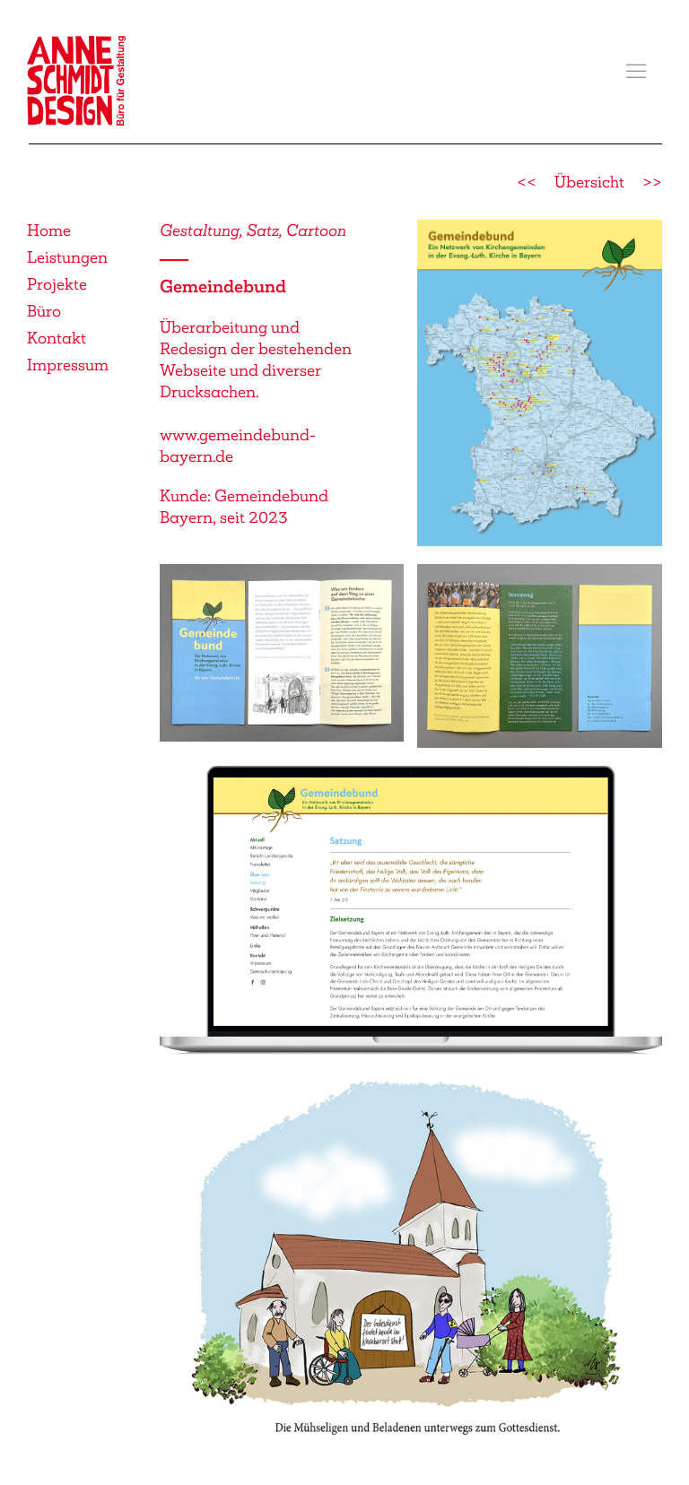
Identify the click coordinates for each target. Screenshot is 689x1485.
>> (652, 182)
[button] (636, 72)
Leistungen (67, 257)
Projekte (57, 284)
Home (49, 230)
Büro (44, 311)
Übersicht (589, 182)
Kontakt (56, 338)
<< (526, 182)
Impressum (68, 365)
